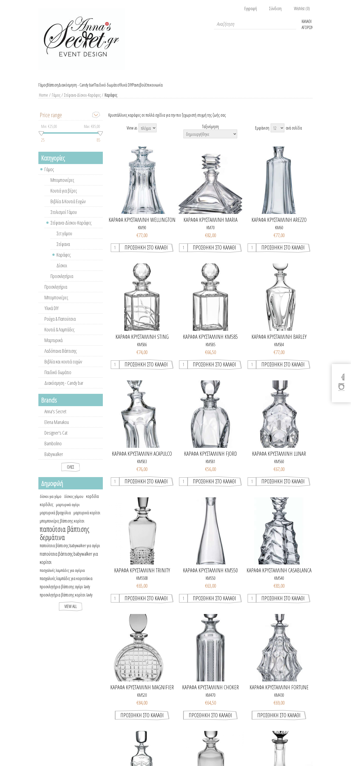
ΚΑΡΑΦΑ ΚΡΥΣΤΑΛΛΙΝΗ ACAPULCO (142, 460)
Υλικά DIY (51, 314)
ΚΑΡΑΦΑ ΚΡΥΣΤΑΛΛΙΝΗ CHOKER (210, 693)
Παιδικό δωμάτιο (57, 378)
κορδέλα (92, 503)
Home (42, 101)
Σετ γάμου (64, 239)
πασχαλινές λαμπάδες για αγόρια (62, 576)
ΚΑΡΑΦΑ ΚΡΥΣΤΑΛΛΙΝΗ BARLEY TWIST (279, 343)
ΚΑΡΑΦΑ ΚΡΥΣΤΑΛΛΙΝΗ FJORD (210, 460)
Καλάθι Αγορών (307, 23)
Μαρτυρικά (53, 346)
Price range (51, 121)
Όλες (70, 473)
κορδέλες (46, 511)
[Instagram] (341, 389)
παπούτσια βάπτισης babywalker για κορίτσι (69, 564)
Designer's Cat (55, 439)
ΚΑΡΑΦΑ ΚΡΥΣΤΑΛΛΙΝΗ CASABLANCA (279, 576)
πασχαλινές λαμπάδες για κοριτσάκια (66, 585)
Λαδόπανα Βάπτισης (60, 357)
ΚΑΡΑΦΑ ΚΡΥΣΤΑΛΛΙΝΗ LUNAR (279, 460)
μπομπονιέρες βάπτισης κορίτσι (62, 527)
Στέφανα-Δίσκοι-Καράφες (81, 101)
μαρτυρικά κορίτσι (86, 519)
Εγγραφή (250, 8)
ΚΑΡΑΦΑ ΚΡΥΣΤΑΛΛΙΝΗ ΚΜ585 (210, 343)
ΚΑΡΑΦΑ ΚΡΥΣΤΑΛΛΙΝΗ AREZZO (279, 226)
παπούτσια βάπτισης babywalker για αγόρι (70, 552)
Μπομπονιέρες (62, 186)
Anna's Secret (55, 417)
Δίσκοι (61, 271)
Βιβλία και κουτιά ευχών (63, 368)
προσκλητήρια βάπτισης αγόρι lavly (65, 593)
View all (70, 613)
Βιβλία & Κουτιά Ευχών (68, 207)
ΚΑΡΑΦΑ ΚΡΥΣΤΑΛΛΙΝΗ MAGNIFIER (142, 693)
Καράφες (63, 261)
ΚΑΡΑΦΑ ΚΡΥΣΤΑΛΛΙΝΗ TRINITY (142, 576)
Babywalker (53, 460)
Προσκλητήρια (61, 282)
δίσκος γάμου (73, 502)
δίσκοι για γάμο (50, 502)
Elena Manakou (56, 428)
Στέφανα (63, 250)
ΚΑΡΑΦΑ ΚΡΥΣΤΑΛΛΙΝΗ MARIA (210, 226)
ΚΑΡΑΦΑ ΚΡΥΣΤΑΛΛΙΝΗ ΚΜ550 (210, 576)
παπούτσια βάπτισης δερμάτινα (64, 539)
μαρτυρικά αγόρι (68, 510)
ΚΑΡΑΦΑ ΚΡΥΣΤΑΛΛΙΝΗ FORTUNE (279, 693)
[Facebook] (341, 374)
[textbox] (255, 23)
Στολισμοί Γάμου (63, 218)
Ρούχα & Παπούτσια (60, 325)
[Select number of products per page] (277, 134)
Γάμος (55, 101)
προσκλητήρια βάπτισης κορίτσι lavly (66, 601)
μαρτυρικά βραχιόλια (55, 519)
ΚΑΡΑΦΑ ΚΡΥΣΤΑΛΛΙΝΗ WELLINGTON (142, 226)
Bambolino (53, 449)
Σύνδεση (275, 8)
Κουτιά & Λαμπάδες (59, 335)
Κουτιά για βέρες (63, 197)
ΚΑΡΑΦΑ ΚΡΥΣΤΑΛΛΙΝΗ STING (142, 343)
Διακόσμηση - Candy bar (63, 389)
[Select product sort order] (210, 140)
